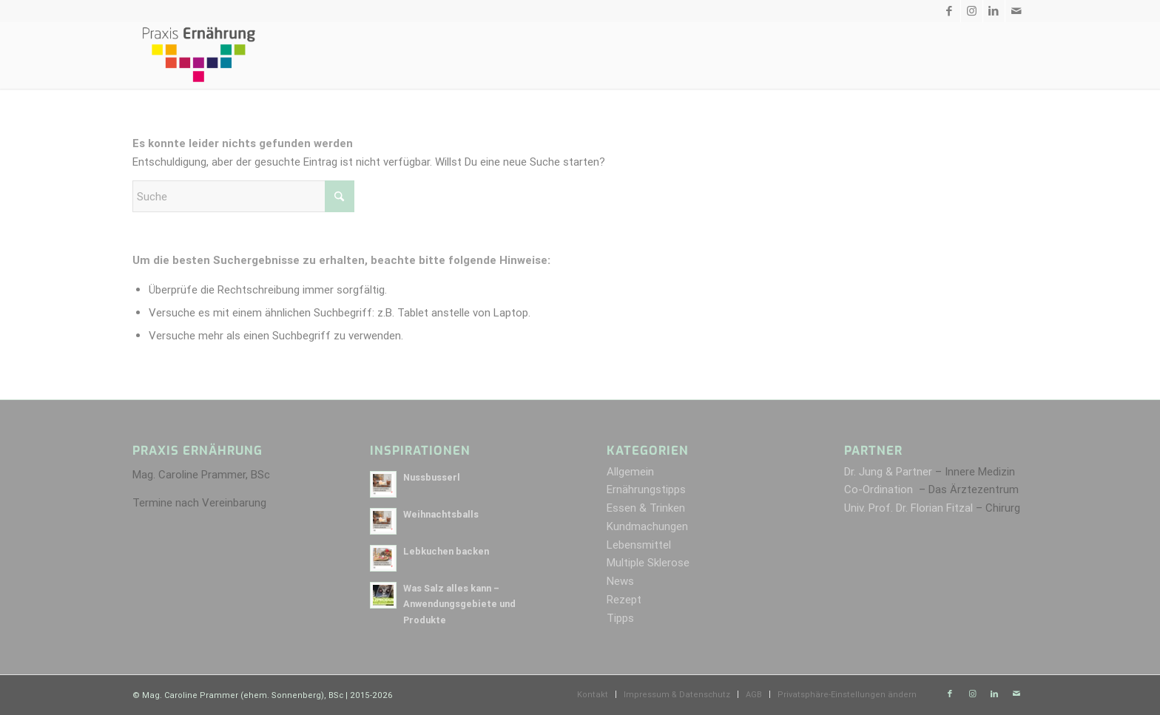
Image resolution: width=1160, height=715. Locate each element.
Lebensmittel (639, 545)
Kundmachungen (647, 526)
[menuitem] (597, 55)
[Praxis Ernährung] (197, 55)
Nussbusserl (431, 477)
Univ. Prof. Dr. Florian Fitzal (908, 508)
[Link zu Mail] (1016, 11)
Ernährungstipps (646, 489)
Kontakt (336, 11)
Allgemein (630, 471)
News (620, 581)
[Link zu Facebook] (949, 11)
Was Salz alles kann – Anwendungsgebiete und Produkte (459, 604)
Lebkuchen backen (446, 551)
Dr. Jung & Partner (888, 471)
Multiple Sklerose (648, 562)
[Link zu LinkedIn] (994, 11)
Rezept (624, 599)
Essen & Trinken (646, 508)
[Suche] (243, 196)
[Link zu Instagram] (971, 11)
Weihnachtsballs (441, 514)
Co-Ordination (880, 489)
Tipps (620, 618)
